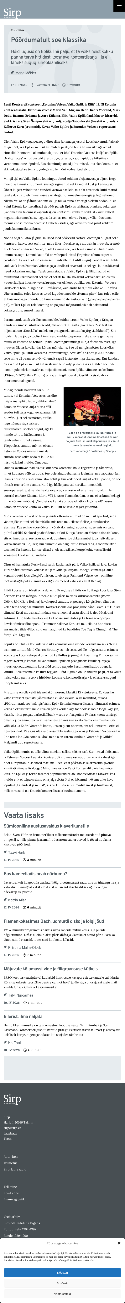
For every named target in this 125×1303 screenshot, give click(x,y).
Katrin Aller (17, 900)
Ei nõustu (62, 1283)
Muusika (17, 29)
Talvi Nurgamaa (20, 995)
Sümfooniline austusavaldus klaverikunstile (46, 826)
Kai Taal (14, 1043)
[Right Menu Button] (119, 6)
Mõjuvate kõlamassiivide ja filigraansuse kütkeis (51, 969)
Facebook (10, 1133)
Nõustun (62, 1272)
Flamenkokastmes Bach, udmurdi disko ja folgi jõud (54, 922)
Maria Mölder (25, 73)
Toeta (8, 1139)
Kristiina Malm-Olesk (24, 947)
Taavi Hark (16, 852)
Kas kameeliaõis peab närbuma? (35, 874)
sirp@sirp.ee (13, 1128)
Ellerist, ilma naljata (23, 1017)
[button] (119, 1243)
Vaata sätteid (62, 1293)
